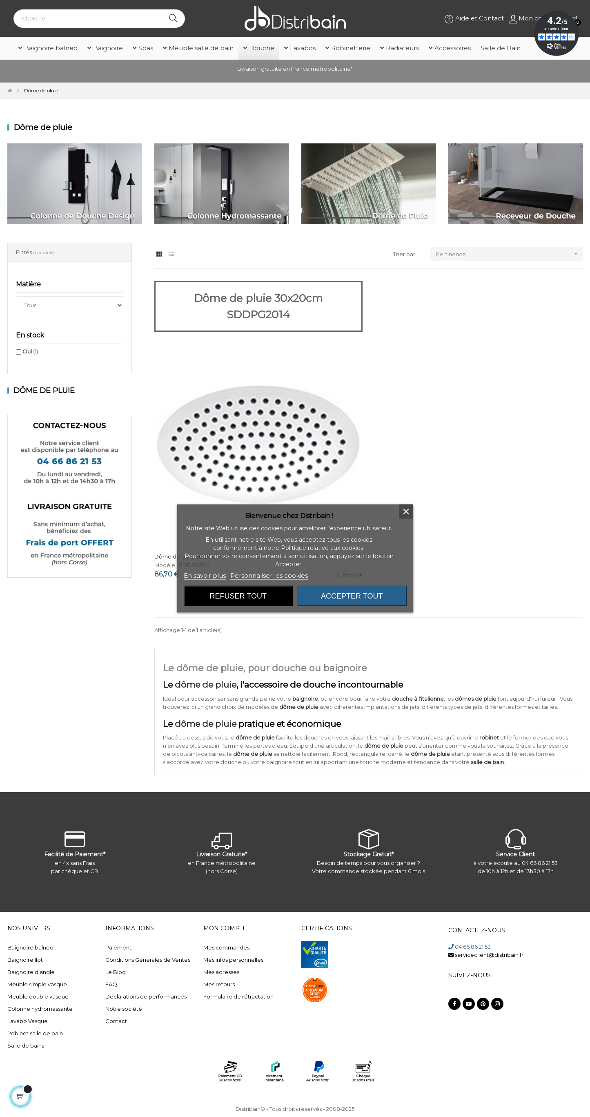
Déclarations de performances (146, 996)
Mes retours (219, 984)
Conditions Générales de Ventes (147, 959)
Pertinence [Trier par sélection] (509, 254)
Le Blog (115, 972)
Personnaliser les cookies (269, 575)
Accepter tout (352, 596)
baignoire (305, 698)
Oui (30, 351)
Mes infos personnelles (233, 959)
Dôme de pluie (44, 390)
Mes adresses (221, 972)
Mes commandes (226, 947)
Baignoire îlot (25, 959)
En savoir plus (205, 575)
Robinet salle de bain (35, 1033)
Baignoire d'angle (31, 972)
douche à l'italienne (418, 698)
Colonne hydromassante (40, 1008)
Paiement (118, 947)
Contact (116, 1021)
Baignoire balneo (30, 947)
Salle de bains (25, 1045)
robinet (489, 737)
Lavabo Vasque (27, 1021)
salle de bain (487, 762)
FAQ (111, 984)
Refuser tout (238, 596)
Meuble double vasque (38, 996)
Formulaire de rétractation (238, 996)
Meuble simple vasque (37, 984)
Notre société (123, 1008)
